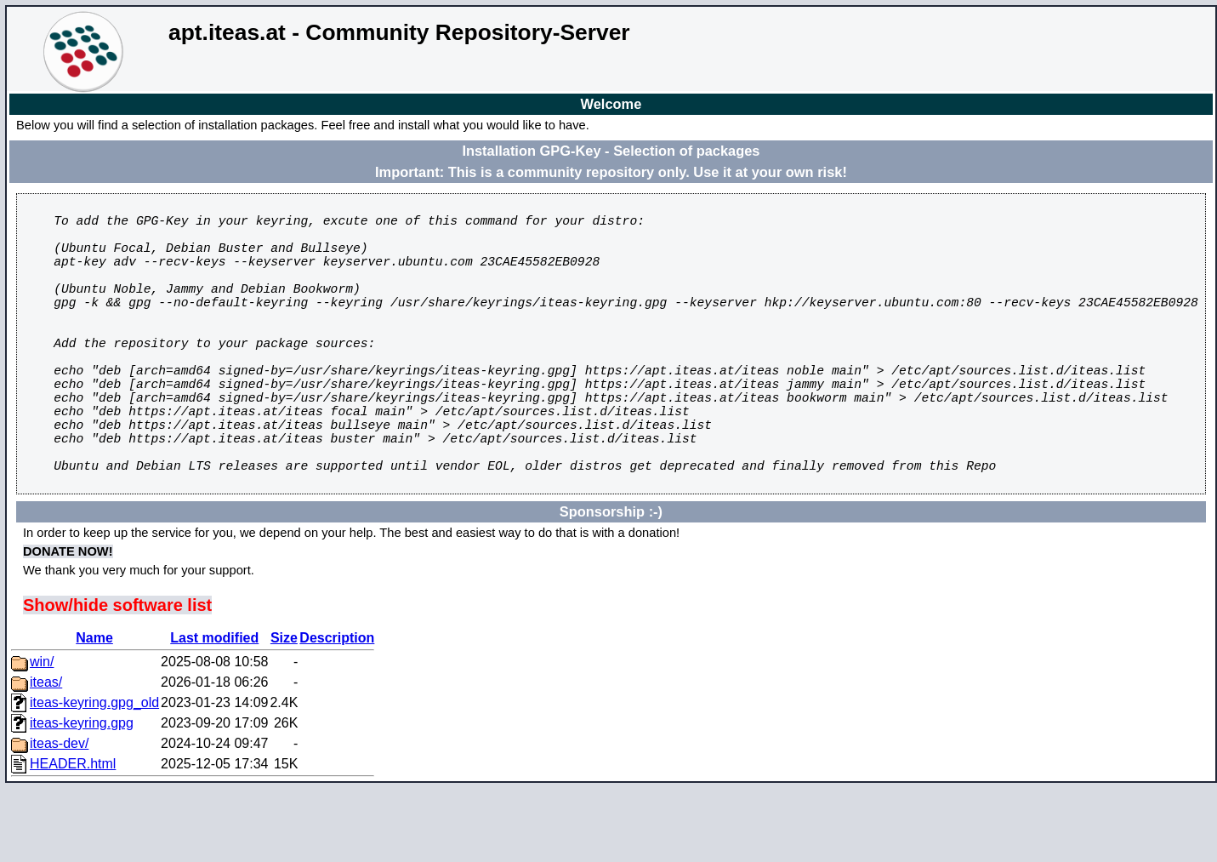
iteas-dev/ (59, 815)
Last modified (214, 709)
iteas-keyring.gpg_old (94, 774)
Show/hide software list (117, 676)
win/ (42, 733)
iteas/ (46, 753)
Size (284, 709)
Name (94, 709)
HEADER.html (73, 835)
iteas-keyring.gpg (82, 794)
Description (336, 709)
